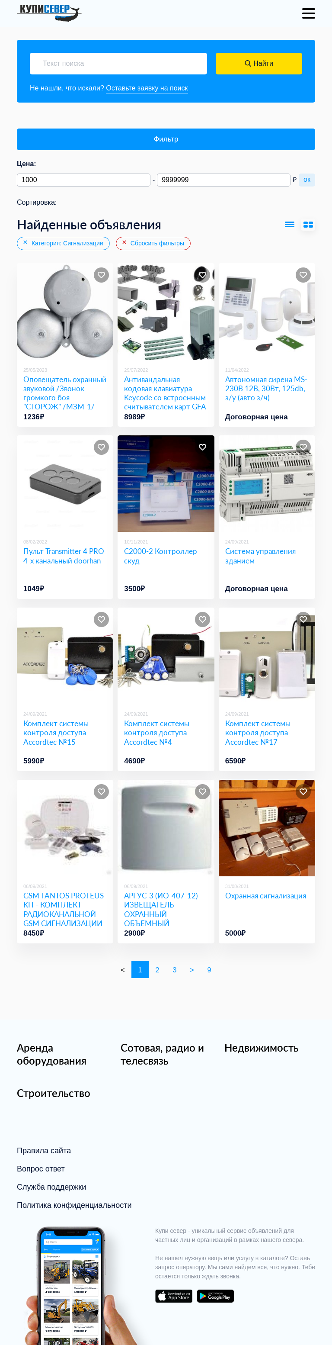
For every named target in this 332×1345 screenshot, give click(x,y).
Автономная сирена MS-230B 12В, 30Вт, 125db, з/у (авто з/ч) (266, 388)
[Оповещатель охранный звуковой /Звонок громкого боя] (65, 311)
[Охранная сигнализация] (267, 828)
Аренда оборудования (51, 1054)
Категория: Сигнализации (62, 243)
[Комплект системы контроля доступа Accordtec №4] (166, 656)
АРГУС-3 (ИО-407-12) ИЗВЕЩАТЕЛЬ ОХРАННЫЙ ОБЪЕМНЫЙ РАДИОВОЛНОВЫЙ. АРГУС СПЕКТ (161, 918)
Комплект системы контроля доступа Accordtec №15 (56, 733)
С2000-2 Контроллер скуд (160, 556)
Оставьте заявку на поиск (147, 88)
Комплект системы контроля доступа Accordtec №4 (156, 733)
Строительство (53, 1093)
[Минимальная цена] (83, 180)
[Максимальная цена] (223, 180)
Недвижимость (261, 1047)
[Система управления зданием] (267, 483)
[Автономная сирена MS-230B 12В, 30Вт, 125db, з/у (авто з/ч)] (267, 311)
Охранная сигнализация (265, 895)
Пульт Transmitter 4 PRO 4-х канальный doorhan (63, 556)
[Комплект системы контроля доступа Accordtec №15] (65, 656)
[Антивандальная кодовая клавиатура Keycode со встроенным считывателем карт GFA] (166, 311)
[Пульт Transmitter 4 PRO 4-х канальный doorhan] (65, 483)
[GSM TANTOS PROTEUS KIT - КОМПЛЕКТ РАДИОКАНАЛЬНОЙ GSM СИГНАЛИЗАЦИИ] (65, 828)
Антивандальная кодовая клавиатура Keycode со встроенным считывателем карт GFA (165, 393)
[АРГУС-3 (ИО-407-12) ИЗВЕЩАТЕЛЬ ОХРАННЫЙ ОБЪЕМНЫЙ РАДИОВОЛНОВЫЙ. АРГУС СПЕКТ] (166, 828)
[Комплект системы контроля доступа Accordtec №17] (267, 656)
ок (306, 179)
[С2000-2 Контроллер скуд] (166, 483)
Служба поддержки (51, 1187)
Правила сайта (44, 1150)
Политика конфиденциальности (74, 1205)
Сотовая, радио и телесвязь (162, 1054)
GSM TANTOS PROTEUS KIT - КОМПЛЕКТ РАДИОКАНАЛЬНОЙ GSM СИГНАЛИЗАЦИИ (63, 909)
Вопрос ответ (41, 1169)
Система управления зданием (260, 556)
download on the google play (215, 1296)
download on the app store (173, 1296)
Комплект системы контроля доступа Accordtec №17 (257, 733)
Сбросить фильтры (152, 243)
